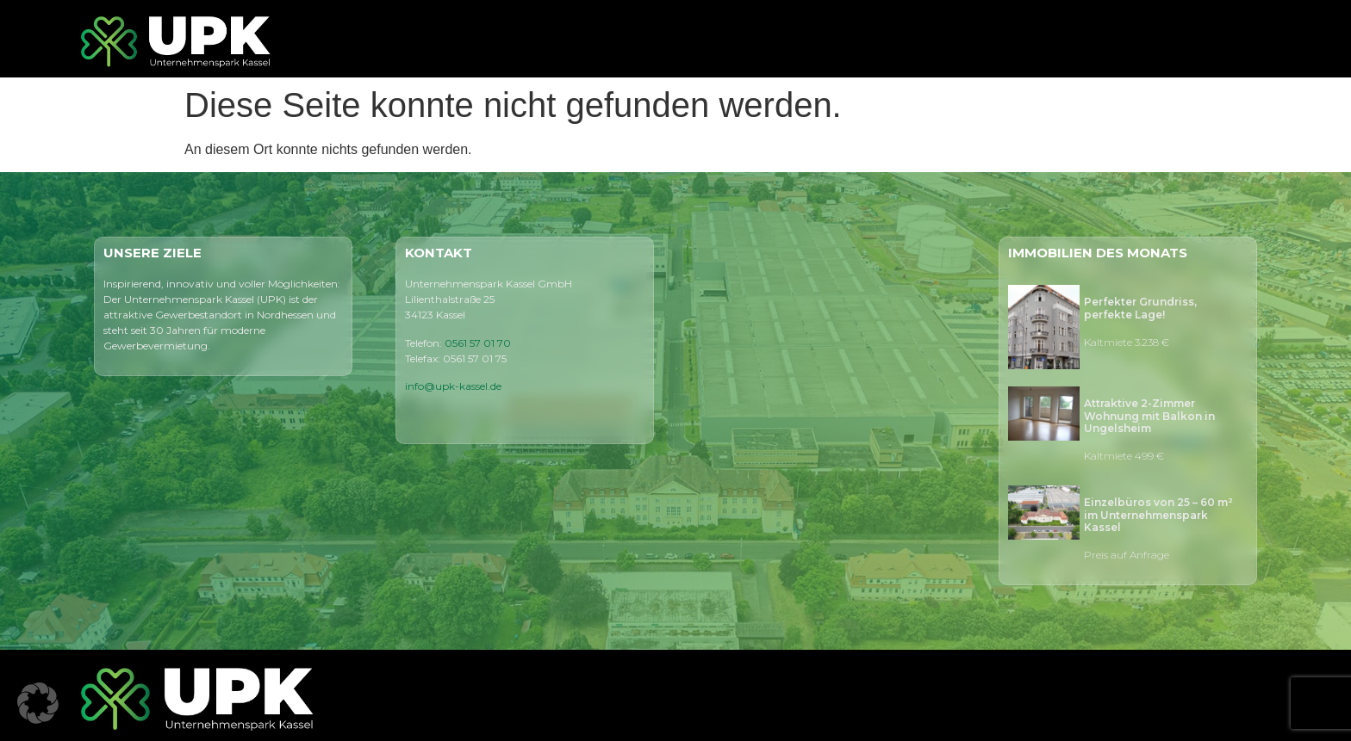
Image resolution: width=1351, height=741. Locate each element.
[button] (38, 703)
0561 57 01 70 (478, 343)
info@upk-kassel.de (453, 386)
